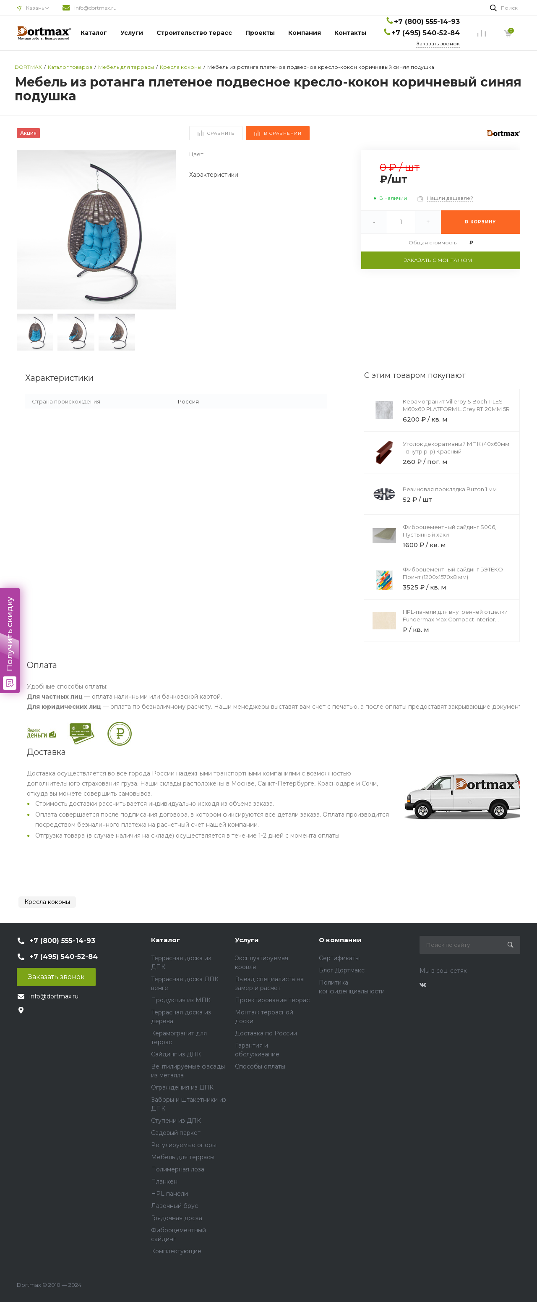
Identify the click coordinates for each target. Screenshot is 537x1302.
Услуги (131, 33)
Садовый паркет (176, 1133)
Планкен (164, 1181)
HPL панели (169, 1193)
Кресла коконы (47, 902)
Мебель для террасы (182, 1157)
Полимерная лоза (177, 1169)
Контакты (350, 33)
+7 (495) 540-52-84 (425, 33)
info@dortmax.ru (95, 8)
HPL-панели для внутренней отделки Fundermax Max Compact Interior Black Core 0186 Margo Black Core (455, 619)
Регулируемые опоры (183, 1145)
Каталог (94, 33)
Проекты (260, 33)
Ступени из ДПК (176, 1120)
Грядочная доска (176, 1218)
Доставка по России (266, 1033)
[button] (166, 230)
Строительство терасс (194, 33)
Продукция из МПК (181, 1000)
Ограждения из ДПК (182, 1087)
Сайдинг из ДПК (176, 1054)
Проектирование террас (272, 1000)
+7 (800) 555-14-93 (427, 22)
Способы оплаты (260, 1066)
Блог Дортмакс (342, 970)
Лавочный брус (174, 1206)
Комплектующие (176, 1251)
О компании (340, 940)
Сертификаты (339, 958)
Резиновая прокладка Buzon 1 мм (450, 489)
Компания (304, 33)
